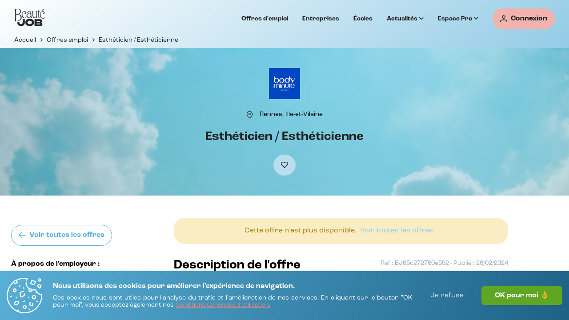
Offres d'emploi (264, 19)
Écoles (363, 19)
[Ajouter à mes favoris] (284, 165)
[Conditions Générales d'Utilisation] (222, 305)
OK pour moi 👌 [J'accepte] (522, 295)
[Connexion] (524, 18)
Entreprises (320, 19)
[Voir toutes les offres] (61, 235)
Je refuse (447, 295)
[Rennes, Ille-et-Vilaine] (291, 114)
